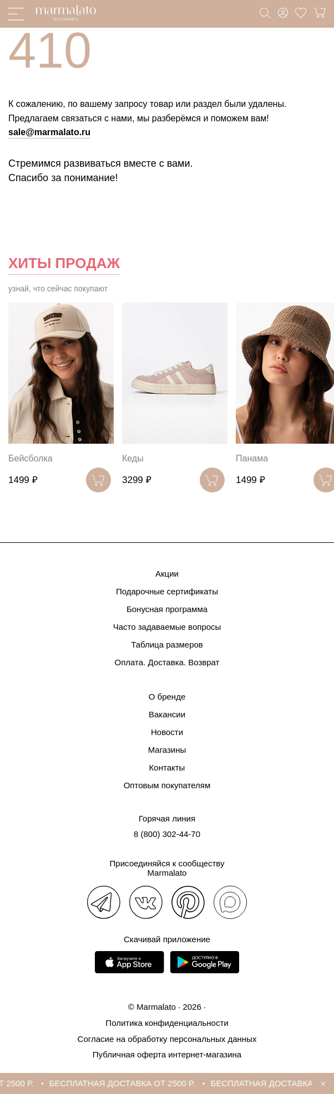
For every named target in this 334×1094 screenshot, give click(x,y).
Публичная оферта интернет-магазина (167, 1054)
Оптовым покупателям (167, 785)
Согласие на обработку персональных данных (167, 1039)
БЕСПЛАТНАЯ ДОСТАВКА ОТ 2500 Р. (126, 1083)
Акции (167, 573)
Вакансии (167, 714)
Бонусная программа (167, 609)
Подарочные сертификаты (167, 591)
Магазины (167, 749)
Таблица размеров (167, 644)
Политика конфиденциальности (166, 1023)
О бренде (167, 696)
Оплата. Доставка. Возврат (167, 662)
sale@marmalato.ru (49, 132)
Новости (167, 732)
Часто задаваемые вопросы (167, 626)
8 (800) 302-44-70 (167, 834)
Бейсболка (30, 458)
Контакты (167, 767)
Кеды (133, 458)
